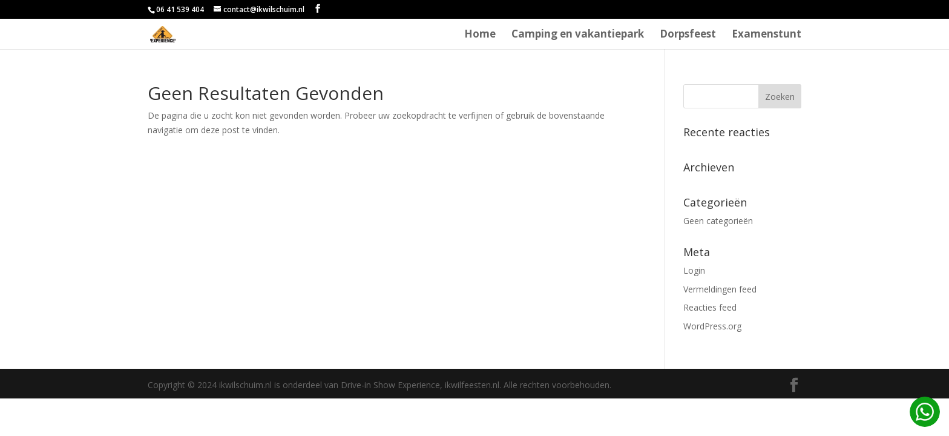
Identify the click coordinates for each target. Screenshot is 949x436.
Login (694, 270)
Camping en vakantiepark (577, 35)
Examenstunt (766, 35)
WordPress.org (712, 326)
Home (480, 35)
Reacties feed (710, 307)
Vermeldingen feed (720, 289)
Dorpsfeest (688, 35)
